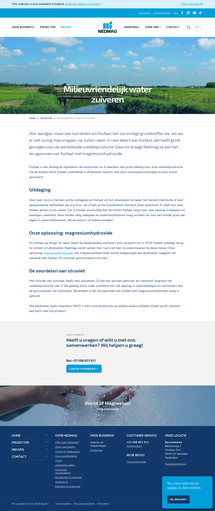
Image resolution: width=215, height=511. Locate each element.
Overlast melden (162, 13)
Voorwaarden (63, 504)
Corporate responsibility (63, 471)
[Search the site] (189, 27)
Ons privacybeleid (84, 504)
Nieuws (65, 27)
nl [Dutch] (199, 27)
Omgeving (132, 27)
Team (58, 461)
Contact (173, 27)
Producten (96, 450)
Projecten (47, 27)
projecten (46, 118)
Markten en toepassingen (98, 444)
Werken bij (61, 482)
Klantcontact (134, 446)
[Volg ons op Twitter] (200, 13)
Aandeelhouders (65, 465)
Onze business (24, 27)
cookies (172, 488)
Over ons (153, 27)
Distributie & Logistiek (68, 477)
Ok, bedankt (178, 499)
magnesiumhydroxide (58, 253)
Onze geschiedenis (66, 456)
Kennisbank (144, 13)
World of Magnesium (67, 451)
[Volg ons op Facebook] (182, 13)
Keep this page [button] (192, 4)
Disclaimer (103, 504)
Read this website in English (83, 4)
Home (32, 118)
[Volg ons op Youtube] (194, 13)
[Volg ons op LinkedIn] (188, 13)
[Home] (107, 27)
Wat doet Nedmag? (67, 442)
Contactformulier (84, 369)
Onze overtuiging (107, 409)
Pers (176, 13)
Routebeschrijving (175, 464)
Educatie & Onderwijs (67, 486)
